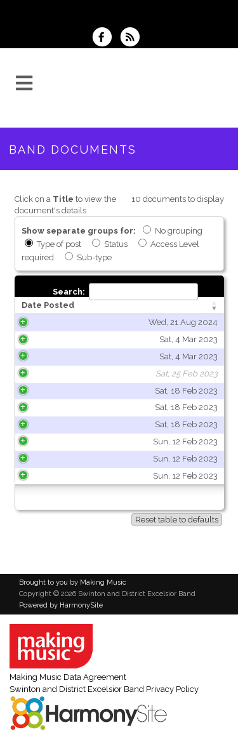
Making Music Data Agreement (68, 677)
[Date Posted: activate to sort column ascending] (59, 306)
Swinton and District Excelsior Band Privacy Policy (104, 689)
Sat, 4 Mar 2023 (67, 339)
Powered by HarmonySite (61, 605)
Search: (125, 291)
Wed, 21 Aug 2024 (61, 322)
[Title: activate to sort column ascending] (163, 306)
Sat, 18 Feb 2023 (65, 390)
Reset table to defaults (176, 519)
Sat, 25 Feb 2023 (65, 373)
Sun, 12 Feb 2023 (64, 441)
